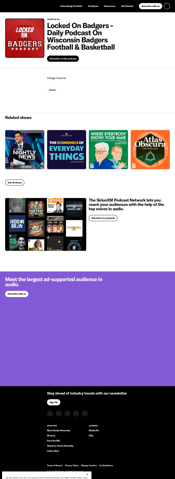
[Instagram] (67, 413)
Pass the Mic (53, 440)
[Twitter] (59, 413)
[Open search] (167, 6)
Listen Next (53, 450)
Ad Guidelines (106, 465)
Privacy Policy (72, 465)
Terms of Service (55, 465)
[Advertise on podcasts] (45, 224)
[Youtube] (85, 413)
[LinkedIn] (50, 413)
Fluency (51, 435)
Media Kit (94, 430)
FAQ (91, 435)
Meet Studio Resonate (58, 430)
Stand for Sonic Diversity (60, 445)
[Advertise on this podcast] (63, 59)
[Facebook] (76, 413)
